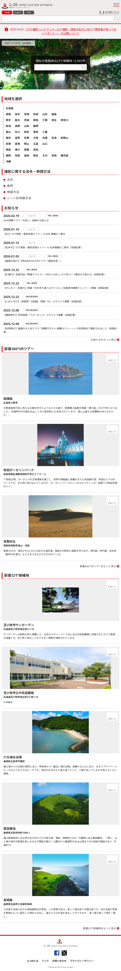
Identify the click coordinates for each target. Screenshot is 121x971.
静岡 (35, 126)
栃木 (17, 120)
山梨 (26, 126)
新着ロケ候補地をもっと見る (99, 928)
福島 (54, 114)
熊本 (35, 155)
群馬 (35, 120)
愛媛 (26, 149)
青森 (8, 114)
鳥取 (8, 143)
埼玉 (54, 120)
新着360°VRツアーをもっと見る (98, 566)
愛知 (35, 132)
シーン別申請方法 (19, 198)
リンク (45, 960)
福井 (8, 137)
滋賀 (17, 137)
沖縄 (8, 161)
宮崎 (54, 155)
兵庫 (44, 137)
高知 (35, 149)
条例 (10, 186)
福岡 (8, 155)
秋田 (35, 114)
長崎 (26, 155)
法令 (10, 180)
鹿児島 (64, 155)
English (18, 12)
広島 (35, 143)
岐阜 (26, 132)
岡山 (26, 143)
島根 (17, 143)
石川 (17, 132)
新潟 (8, 126)
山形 (44, 114)
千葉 (44, 120)
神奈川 (64, 120)
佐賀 (17, 155)
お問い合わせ (59, 960)
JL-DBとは (32, 960)
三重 (44, 132)
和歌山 (64, 137)
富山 (8, 132)
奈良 (54, 137)
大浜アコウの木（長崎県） (18, 43)
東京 (8, 120)
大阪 (35, 137)
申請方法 (13, 192)
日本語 (7, 12)
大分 (44, 155)
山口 (44, 143)
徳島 (8, 149)
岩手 (17, 114)
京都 (26, 137)
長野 (17, 126)
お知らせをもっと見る (103, 339)
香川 (17, 149)
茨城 (26, 120)
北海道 (9, 108)
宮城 (26, 114)
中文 (29, 12)
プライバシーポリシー (82, 960)
